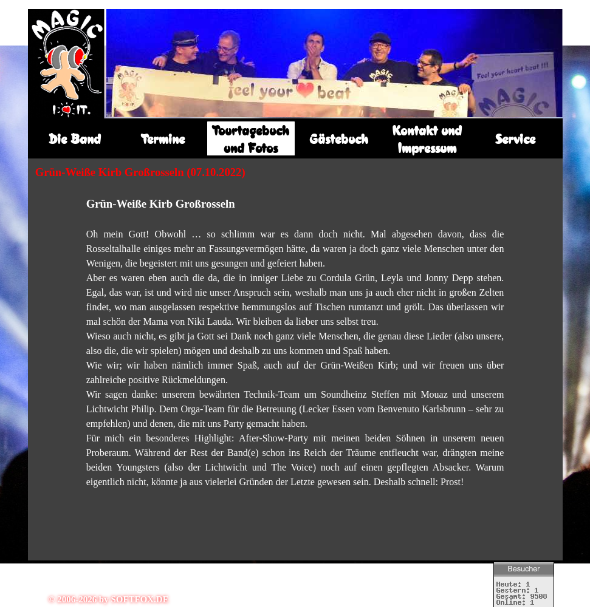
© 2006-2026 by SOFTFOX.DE (108, 599)
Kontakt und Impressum (427, 139)
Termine (163, 139)
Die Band (75, 139)
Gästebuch (338, 139)
